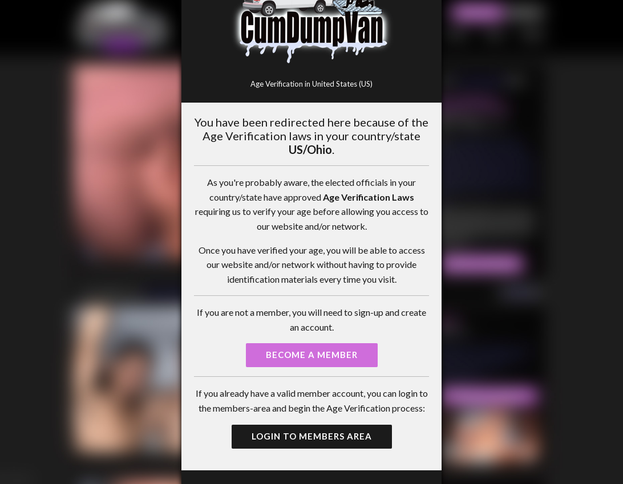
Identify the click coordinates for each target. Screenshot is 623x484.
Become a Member (312, 354)
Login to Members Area (312, 436)
